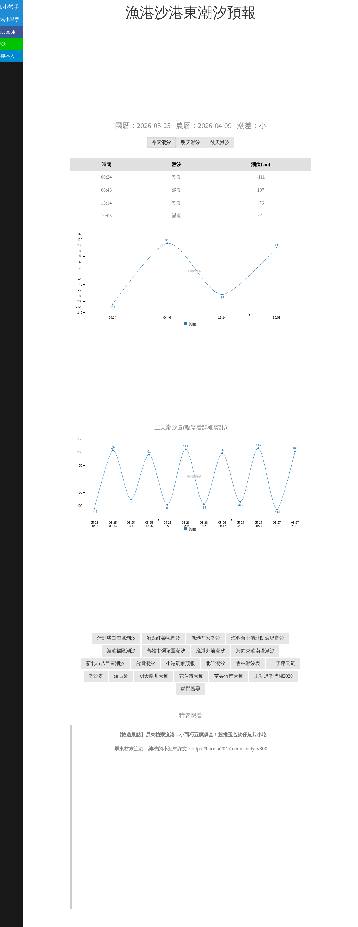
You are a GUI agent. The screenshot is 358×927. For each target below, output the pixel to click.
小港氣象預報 (191, 663)
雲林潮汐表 (259, 663)
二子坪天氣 (294, 663)
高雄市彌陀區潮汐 (177, 650)
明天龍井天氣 (164, 676)
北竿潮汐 (226, 663)
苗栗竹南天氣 (239, 676)
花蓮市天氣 (202, 676)
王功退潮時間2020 (284, 676)
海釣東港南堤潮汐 (266, 650)
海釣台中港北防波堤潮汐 (268, 638)
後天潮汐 (231, 142)
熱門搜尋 (201, 688)
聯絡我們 (12, 68)
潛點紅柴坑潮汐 (175, 638)
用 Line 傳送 (16, 43)
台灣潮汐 (156, 663)
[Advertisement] (202, 72)
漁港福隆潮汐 (132, 650)
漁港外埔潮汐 (221, 650)
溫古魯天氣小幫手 (22, 19)
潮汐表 (107, 676)
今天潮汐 (172, 142)
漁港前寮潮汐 (216, 638)
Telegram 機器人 (20, 56)
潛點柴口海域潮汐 (127, 638)
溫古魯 (132, 676)
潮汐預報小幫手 (22, 7)
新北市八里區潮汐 (116, 663)
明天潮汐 (201, 142)
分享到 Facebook (20, 31)
